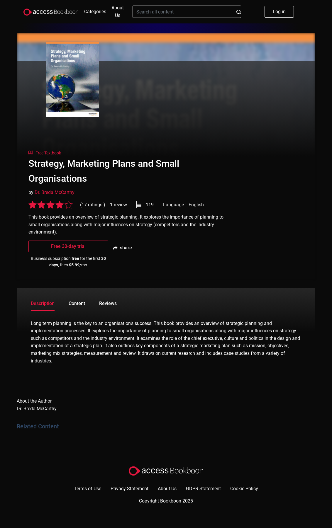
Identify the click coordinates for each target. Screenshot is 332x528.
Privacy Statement (129, 488)
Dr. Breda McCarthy (54, 192)
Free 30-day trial (68, 246)
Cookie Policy (244, 488)
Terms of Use (87, 488)
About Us (117, 11)
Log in (279, 11)
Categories (95, 11)
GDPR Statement (203, 488)
